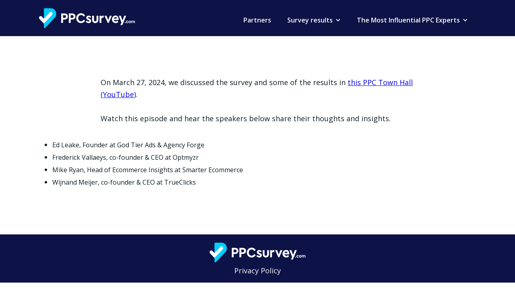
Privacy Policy (257, 271)
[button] (314, 20)
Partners (257, 20)
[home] (87, 18)
